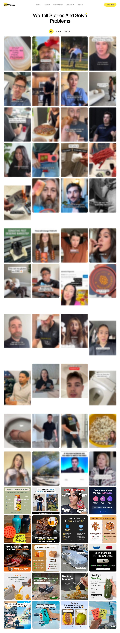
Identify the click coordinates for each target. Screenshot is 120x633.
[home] (9, 5)
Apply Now (110, 4)
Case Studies (58, 5)
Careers (80, 5)
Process (47, 5)
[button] (69, 4)
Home (38, 5)
